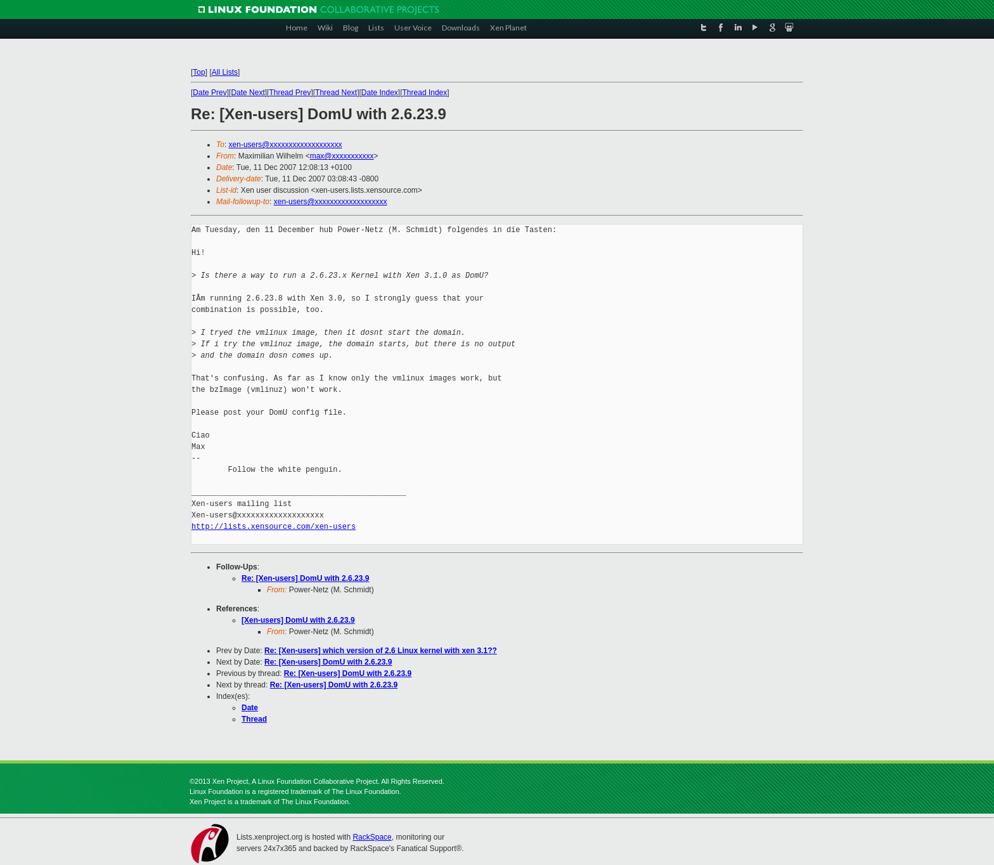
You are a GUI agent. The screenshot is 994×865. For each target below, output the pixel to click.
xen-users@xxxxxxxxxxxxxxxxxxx (285, 144)
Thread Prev (290, 92)
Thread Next (336, 92)
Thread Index (425, 92)
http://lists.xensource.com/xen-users (273, 526)
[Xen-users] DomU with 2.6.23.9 (298, 620)
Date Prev (209, 92)
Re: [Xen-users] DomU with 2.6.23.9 (305, 578)
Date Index (379, 92)
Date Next (247, 92)
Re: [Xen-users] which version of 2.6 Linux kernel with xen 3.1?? (380, 650)
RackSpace (371, 837)
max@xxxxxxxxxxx (342, 156)
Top (199, 72)
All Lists (225, 72)
